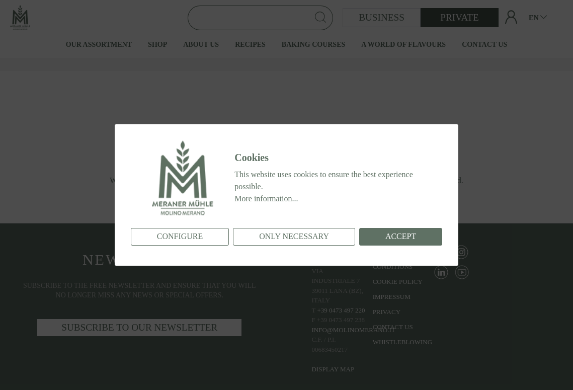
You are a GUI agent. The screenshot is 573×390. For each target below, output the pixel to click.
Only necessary (294, 236)
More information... (266, 198)
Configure (180, 236)
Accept (400, 236)
